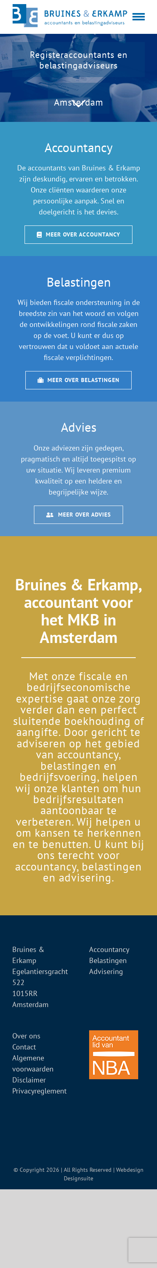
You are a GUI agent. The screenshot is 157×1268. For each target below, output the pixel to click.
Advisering (106, 971)
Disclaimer (29, 1080)
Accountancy (109, 949)
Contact (24, 1047)
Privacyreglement (39, 1091)
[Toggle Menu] (138, 16)
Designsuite (78, 1178)
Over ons (26, 1035)
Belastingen (108, 960)
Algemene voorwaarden (33, 1063)
